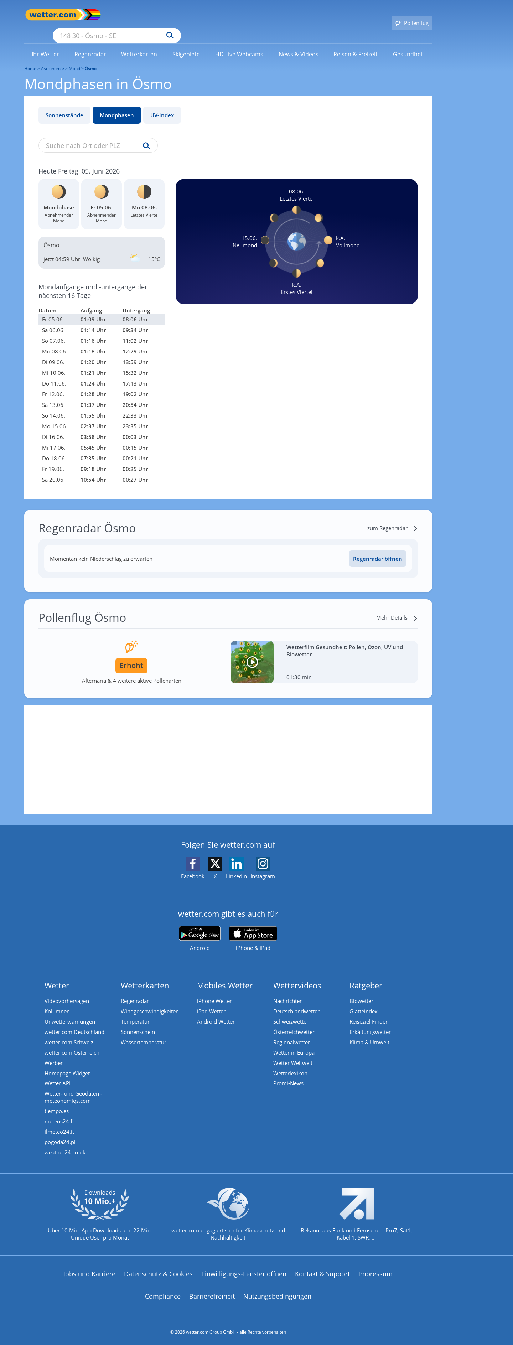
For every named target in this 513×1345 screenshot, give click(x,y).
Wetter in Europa (294, 1043)
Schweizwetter (291, 1011)
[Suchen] (225, 15)
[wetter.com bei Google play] (200, 928)
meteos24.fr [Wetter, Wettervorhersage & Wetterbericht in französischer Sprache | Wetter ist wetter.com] (60, 1115)
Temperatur (135, 1011)
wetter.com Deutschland (75, 1022)
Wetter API (58, 1076)
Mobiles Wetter (225, 974)
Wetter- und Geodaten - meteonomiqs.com (74, 1090)
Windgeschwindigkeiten (150, 1001)
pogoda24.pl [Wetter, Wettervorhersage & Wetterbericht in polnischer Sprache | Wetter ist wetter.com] (60, 1136)
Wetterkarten (145, 974)
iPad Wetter (212, 1001)
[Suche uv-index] (144, 136)
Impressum (375, 1269)
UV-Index (162, 104)
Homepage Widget (67, 1065)
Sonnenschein (138, 1022)
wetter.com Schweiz (69, 1033)
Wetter (57, 974)
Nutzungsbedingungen (277, 1292)
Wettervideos (298, 974)
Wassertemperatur (144, 1033)
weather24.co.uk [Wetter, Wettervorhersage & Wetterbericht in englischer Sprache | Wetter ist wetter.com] (65, 1147)
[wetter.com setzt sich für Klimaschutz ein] (228, 1215)
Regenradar (135, 990)
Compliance (163, 1292)
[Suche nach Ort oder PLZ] (170, 15)
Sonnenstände (64, 104)
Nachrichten (289, 990)
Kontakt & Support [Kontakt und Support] (322, 1269)
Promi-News (289, 1076)
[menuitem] (45, 43)
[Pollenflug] (412, 15)
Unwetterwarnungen (70, 1011)
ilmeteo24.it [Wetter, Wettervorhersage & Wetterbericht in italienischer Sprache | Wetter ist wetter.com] (60, 1125)
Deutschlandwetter (297, 1001)
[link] (45, 43)
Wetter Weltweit (293, 1054)
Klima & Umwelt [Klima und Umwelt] (370, 1033)
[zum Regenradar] (392, 517)
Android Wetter (216, 1011)
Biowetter (362, 990)
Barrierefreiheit (212, 1292)
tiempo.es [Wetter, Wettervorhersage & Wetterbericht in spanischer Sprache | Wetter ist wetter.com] (57, 1104)
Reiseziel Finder (369, 1011)
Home (30, 58)
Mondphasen (117, 104)
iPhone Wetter (215, 990)
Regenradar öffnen (377, 548)
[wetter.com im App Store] (253, 928)
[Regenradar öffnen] (377, 548)
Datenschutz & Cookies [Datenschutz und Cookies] (158, 1269)
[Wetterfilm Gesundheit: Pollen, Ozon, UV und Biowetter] (324, 651)
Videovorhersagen (67, 990)
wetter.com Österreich (72, 1043)
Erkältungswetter (371, 1022)
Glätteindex (364, 1001)
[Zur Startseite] (52, 15)
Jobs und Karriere (89, 1269)
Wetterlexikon (291, 1065)
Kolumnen (58, 1001)
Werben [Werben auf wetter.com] (54, 1054)
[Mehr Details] (397, 607)
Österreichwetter (294, 1022)
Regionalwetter (292, 1033)
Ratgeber (366, 974)
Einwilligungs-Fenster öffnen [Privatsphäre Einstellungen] (243, 1269)
